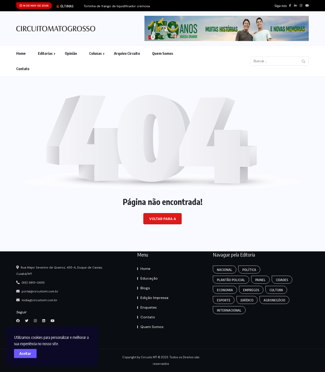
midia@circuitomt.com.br (38, 299)
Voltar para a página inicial (162, 220)
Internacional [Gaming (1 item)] (229, 310)
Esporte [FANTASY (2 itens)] (224, 300)
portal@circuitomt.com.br (39, 291)
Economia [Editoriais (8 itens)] (225, 290)
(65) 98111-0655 (31, 282)
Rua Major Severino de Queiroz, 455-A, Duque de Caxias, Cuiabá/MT (62, 270)
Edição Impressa (154, 297)
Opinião (71, 53)
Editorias (45, 53)
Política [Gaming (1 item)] (250, 270)
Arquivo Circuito (127, 53)
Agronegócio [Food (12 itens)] (275, 300)
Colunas (95, 53)
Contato (22, 69)
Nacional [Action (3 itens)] (224, 270)
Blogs (145, 288)
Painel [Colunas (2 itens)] (261, 280)
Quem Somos (162, 53)
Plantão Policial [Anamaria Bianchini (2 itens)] (231, 280)
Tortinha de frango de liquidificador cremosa (117, 6)
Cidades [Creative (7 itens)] (283, 280)
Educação (149, 278)
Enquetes (148, 307)
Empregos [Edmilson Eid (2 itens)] (252, 290)
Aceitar (27, 351)
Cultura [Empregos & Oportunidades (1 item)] (277, 290)
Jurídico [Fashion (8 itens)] (247, 300)
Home (21, 53)
